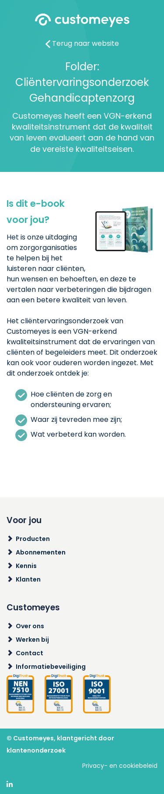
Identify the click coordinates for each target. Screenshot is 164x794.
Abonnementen (41, 552)
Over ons (30, 626)
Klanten (28, 579)
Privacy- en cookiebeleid (119, 765)
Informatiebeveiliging (51, 666)
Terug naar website (82, 43)
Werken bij (32, 639)
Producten (33, 538)
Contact (29, 653)
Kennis (26, 565)
